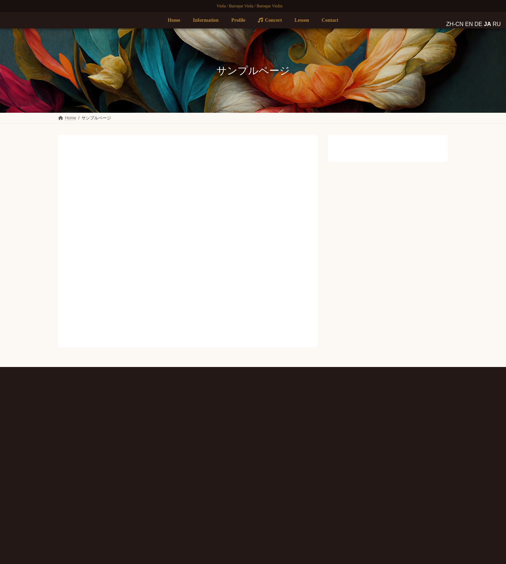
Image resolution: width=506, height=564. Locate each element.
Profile (201, 436)
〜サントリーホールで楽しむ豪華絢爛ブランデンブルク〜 (380, 520)
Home (201, 413)
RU (96, 487)
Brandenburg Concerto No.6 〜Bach (359, 423)
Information (206, 425)
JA (89, 487)
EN (75, 487)
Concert (205, 448)
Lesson (202, 459)
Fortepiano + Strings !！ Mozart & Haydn (363, 472)
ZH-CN (64, 487)
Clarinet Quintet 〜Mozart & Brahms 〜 (361, 447)
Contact (202, 471)
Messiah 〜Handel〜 (344, 495)
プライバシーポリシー (253, 373)
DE (82, 487)
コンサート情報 (374, 417)
